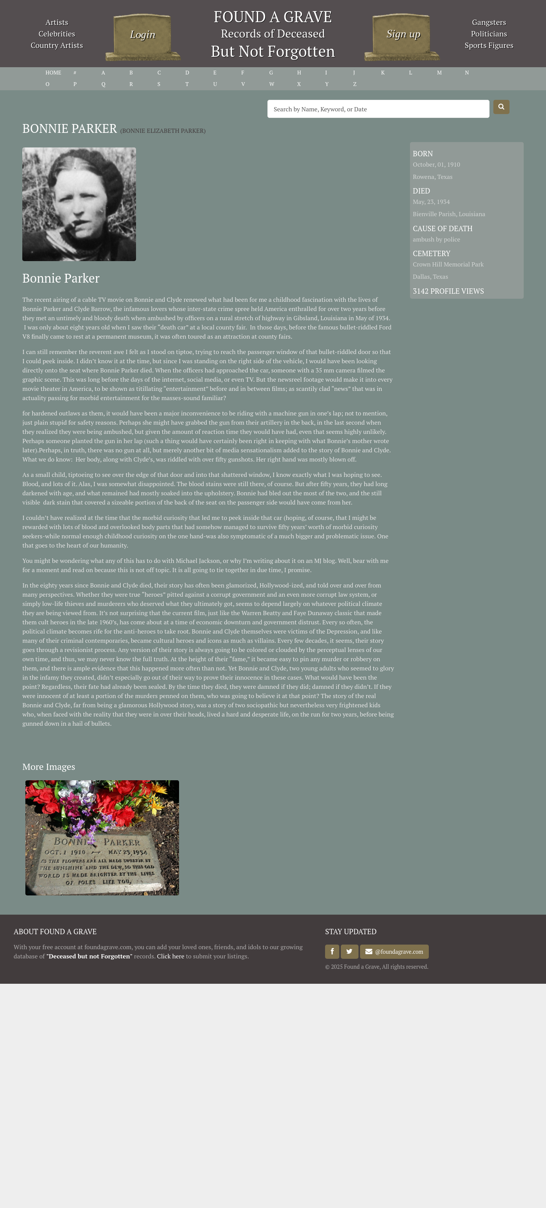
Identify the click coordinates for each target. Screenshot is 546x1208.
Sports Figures (489, 45)
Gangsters (489, 22)
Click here (170, 956)
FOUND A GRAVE (273, 16)
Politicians (489, 33)
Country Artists (57, 45)
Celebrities (56, 33)
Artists (56, 22)
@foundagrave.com (397, 951)
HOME (53, 72)
